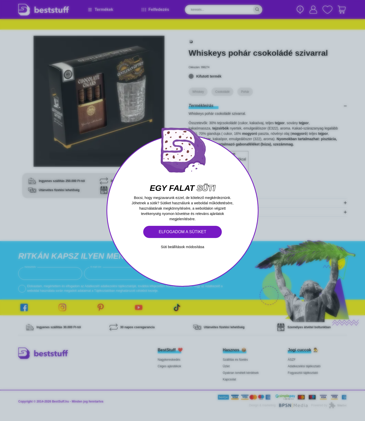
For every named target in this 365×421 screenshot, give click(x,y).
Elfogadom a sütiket (182, 232)
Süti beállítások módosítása (182, 247)
